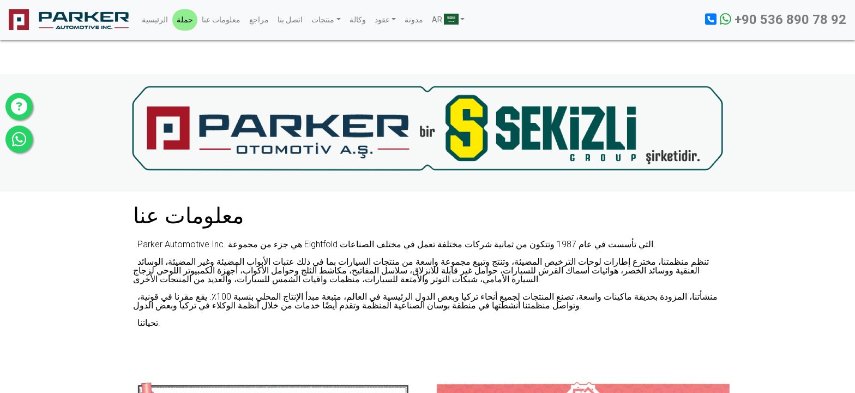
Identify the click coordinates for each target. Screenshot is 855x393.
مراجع (259, 19)
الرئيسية (155, 19)
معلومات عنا (221, 19)
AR (445, 19)
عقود (382, 19)
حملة (185, 19)
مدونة (414, 19)
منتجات (322, 19)
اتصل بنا (290, 19)
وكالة (358, 19)
